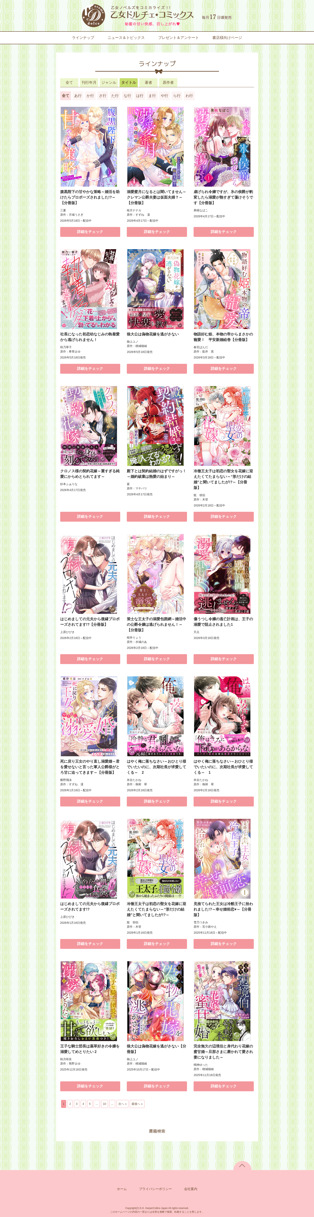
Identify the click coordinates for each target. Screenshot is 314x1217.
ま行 (152, 96)
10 (104, 1103)
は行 (139, 96)
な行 (127, 96)
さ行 (102, 96)
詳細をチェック (90, 232)
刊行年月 (89, 82)
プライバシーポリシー (155, 1189)
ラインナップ (83, 38)
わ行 (189, 96)
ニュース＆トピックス (126, 38)
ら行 (177, 96)
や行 (164, 96)
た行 (115, 96)
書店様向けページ (227, 38)
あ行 (78, 96)
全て (69, 82)
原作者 (168, 82)
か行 (90, 96)
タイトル (128, 82)
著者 (148, 82)
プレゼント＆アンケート (178, 38)
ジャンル (108, 82)
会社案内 (190, 1189)
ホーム (122, 1189)
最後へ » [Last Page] (137, 1103)
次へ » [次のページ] (122, 1103)
